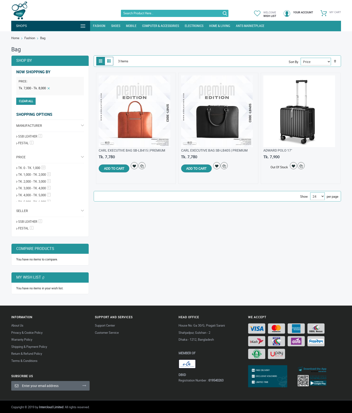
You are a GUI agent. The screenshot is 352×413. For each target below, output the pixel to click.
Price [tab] (21, 157)
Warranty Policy (21, 339)
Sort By (293, 62)
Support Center (105, 325)
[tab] (50, 82)
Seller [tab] (22, 210)
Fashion (29, 38)
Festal (25, 228)
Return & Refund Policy (26, 353)
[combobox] (174, 13)
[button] (136, 165)
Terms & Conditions (24, 361)
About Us (17, 325)
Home (15, 38)
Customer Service (107, 332)
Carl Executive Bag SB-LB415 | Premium (132, 150)
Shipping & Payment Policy (29, 346)
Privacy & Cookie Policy (27, 332)
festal (25, 143)
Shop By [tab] (24, 60)
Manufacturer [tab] (29, 125)
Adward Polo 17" (277, 150)
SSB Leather (30, 136)
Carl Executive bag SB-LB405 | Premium (214, 150)
